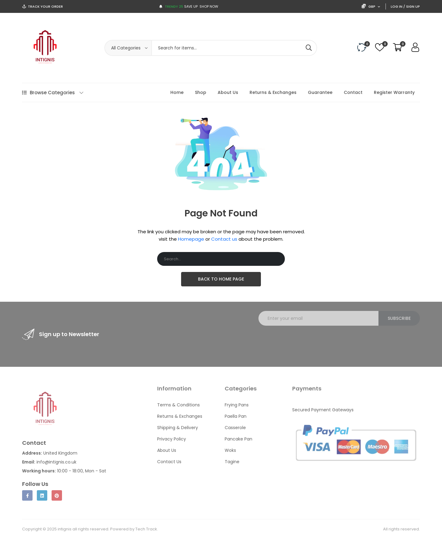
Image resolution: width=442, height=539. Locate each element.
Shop (200, 92)
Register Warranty (394, 92)
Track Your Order (45, 6)
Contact (353, 92)
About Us (228, 92)
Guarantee (320, 92)
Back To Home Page (221, 279)
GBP (371, 6)
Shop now (209, 6)
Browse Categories (52, 92)
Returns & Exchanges (273, 92)
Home (177, 92)
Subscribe (399, 318)
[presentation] (305, 343)
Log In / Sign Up (405, 6)
